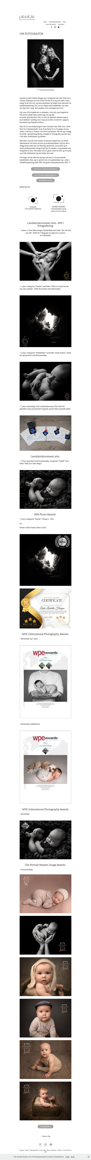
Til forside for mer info (45, 180)
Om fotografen (51, 24)
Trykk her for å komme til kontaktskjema (45, 169)
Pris (64, 22)
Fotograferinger (55, 22)
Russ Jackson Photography (47, 90)
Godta (67, 1157)
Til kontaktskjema (45, 1126)
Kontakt (61, 24)
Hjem (45, 22)
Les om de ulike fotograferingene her (45, 175)
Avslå (72, 1157)
